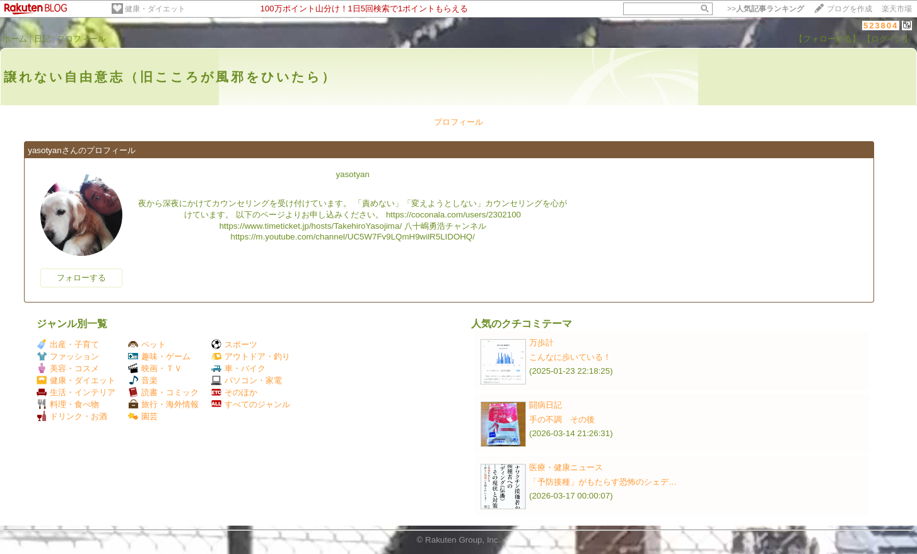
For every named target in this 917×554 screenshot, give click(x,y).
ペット (147, 344)
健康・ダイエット (155, 8)
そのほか (234, 392)
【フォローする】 (827, 38)
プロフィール (81, 38)
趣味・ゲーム (159, 356)
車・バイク (238, 368)
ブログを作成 (849, 8)
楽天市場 (897, 8)
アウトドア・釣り (250, 356)
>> (765, 8)
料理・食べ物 (68, 404)
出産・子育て (68, 344)
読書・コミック (163, 392)
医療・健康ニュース (566, 467)
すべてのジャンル (250, 404)
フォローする (81, 277)
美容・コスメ (68, 368)
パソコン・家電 (246, 380)
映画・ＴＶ (155, 368)
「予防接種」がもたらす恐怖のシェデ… (603, 482)
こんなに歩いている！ (570, 357)
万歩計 (541, 342)
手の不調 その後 (562, 419)
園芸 (143, 416)
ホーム (15, 38)
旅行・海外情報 (163, 404)
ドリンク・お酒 (72, 416)
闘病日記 (545, 405)
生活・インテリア (76, 392)
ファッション (68, 356)
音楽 (143, 380)
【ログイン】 (887, 38)
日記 (42, 38)
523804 (880, 25)
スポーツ (234, 344)
